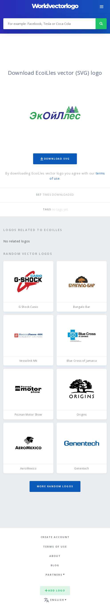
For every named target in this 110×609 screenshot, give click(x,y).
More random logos (55, 486)
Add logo (55, 590)
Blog (55, 565)
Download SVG (55, 158)
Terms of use (55, 546)
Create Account (55, 537)
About (55, 556)
